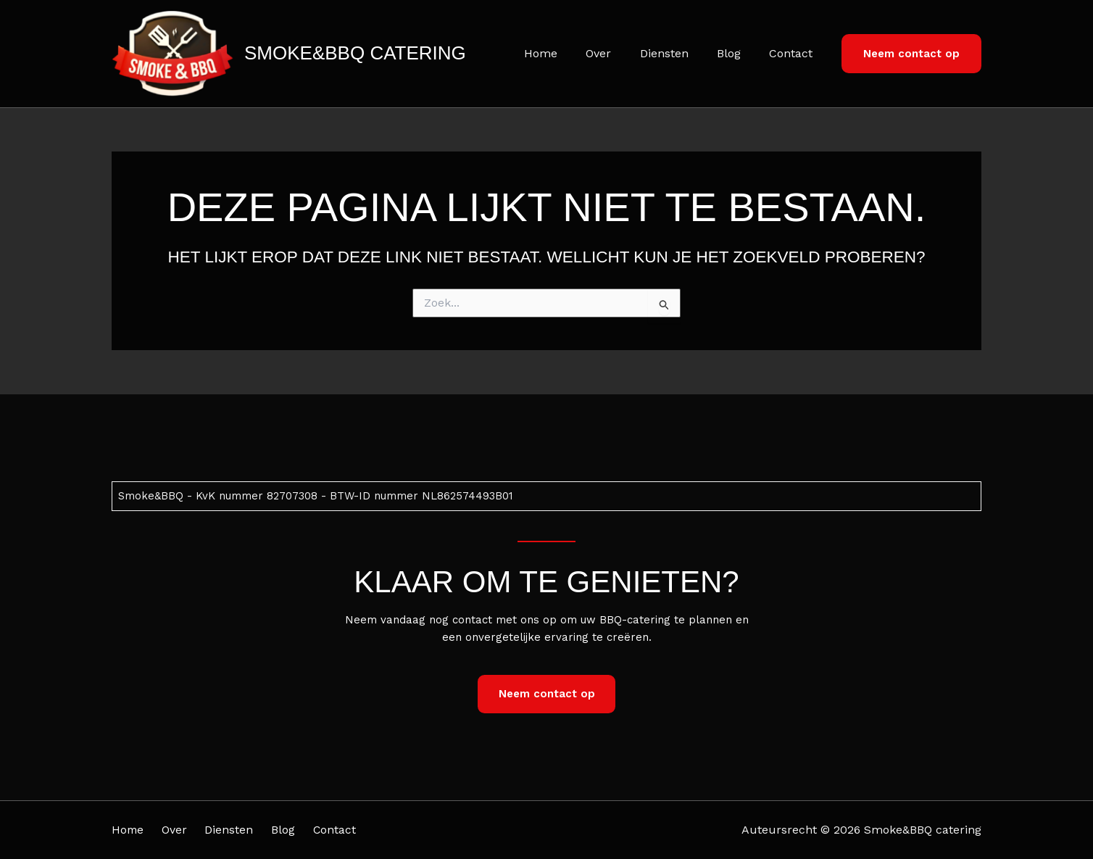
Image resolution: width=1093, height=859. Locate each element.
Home (564, 53)
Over (617, 53)
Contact (793, 53)
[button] (911, 54)
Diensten (677, 53)
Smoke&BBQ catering (355, 53)
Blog (737, 53)
